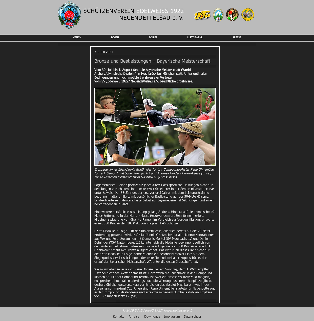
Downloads (152, 316)
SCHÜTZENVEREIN (133, 11)
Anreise (134, 316)
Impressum (172, 316)
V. (181, 18)
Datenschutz (192, 316)
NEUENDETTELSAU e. (148, 18)
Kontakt (118, 316)
